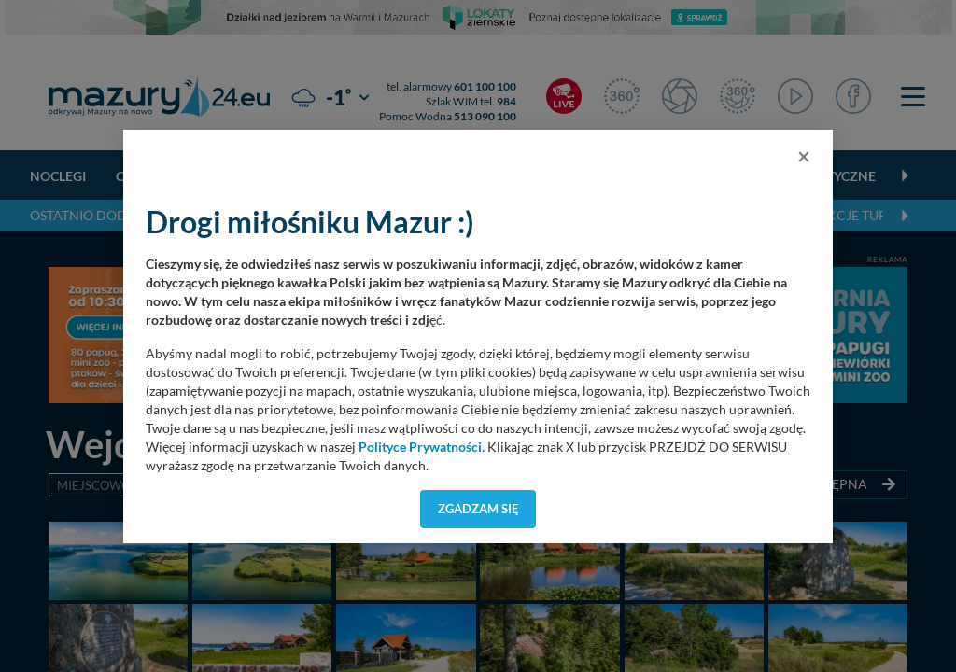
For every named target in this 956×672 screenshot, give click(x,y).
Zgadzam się (478, 508)
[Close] (803, 156)
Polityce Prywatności (420, 447)
